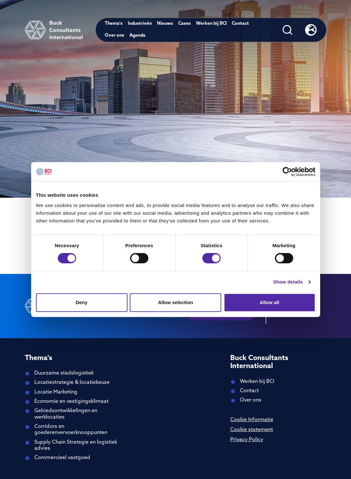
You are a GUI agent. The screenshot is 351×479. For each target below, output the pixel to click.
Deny (82, 302)
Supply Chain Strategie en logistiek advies (75, 445)
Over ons (114, 35)
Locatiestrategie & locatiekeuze (72, 382)
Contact (240, 23)
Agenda (137, 35)
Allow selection (175, 302)
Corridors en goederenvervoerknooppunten (70, 429)
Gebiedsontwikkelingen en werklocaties (65, 414)
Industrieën (140, 23)
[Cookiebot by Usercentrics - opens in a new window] (287, 171)
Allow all (269, 302)
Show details (288, 282)
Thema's (114, 23)
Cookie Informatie (251, 419)
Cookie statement (251, 429)
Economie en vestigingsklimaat (71, 401)
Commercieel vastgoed (62, 457)
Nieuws (165, 23)
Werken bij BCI (211, 23)
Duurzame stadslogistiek (64, 373)
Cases (184, 23)
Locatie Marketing (55, 392)
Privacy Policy (246, 439)
